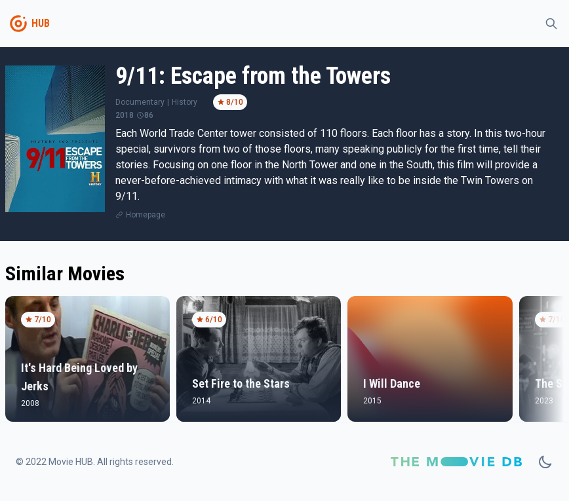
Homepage (145, 214)
